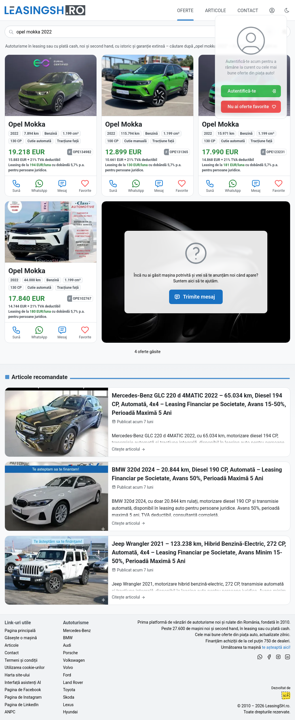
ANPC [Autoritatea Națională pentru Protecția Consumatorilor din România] (10, 712)
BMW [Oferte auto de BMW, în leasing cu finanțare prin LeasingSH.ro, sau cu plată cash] (68, 637)
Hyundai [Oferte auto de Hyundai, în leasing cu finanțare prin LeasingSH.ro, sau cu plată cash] (70, 712)
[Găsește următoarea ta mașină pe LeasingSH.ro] (45, 10)
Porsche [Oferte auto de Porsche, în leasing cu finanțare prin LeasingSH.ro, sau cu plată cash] (70, 652)
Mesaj (62, 186)
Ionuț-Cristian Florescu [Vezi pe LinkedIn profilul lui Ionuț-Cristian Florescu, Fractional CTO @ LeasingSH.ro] (285, 695)
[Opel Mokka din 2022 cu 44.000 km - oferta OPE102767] (51, 261)
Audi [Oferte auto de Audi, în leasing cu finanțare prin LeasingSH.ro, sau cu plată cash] (67, 645)
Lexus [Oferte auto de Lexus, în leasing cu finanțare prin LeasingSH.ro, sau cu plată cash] (68, 704)
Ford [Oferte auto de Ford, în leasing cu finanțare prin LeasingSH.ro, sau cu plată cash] (67, 675)
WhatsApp (39, 186)
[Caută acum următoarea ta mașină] (140, 32)
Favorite (85, 186)
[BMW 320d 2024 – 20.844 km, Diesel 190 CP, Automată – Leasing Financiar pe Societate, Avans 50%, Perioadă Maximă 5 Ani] (147, 496)
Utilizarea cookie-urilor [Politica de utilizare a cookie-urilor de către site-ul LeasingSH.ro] (25, 667)
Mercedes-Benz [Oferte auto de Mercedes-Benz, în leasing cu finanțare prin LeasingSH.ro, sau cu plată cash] (77, 630)
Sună (16, 186)
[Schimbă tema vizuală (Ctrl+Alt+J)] (287, 10)
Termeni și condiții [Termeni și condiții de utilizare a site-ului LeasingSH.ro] (21, 660)
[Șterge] (259, 32)
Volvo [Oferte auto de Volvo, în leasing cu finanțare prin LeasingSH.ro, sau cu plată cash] (68, 667)
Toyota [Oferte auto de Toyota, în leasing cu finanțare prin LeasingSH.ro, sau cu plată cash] (69, 689)
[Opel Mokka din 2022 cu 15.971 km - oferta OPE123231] (244, 115)
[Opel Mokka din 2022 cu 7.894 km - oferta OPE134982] (51, 115)
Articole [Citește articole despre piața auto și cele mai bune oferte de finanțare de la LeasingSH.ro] (11, 645)
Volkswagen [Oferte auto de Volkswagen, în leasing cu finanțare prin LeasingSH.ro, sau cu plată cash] (74, 660)
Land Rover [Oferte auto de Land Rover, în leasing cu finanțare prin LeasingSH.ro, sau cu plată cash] (73, 682)
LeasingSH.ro (277, 706)
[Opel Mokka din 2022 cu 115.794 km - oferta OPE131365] (147, 115)
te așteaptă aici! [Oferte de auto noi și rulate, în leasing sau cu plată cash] (276, 647)
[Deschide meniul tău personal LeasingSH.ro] (272, 10)
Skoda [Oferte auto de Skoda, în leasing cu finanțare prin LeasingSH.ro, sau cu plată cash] (68, 697)
